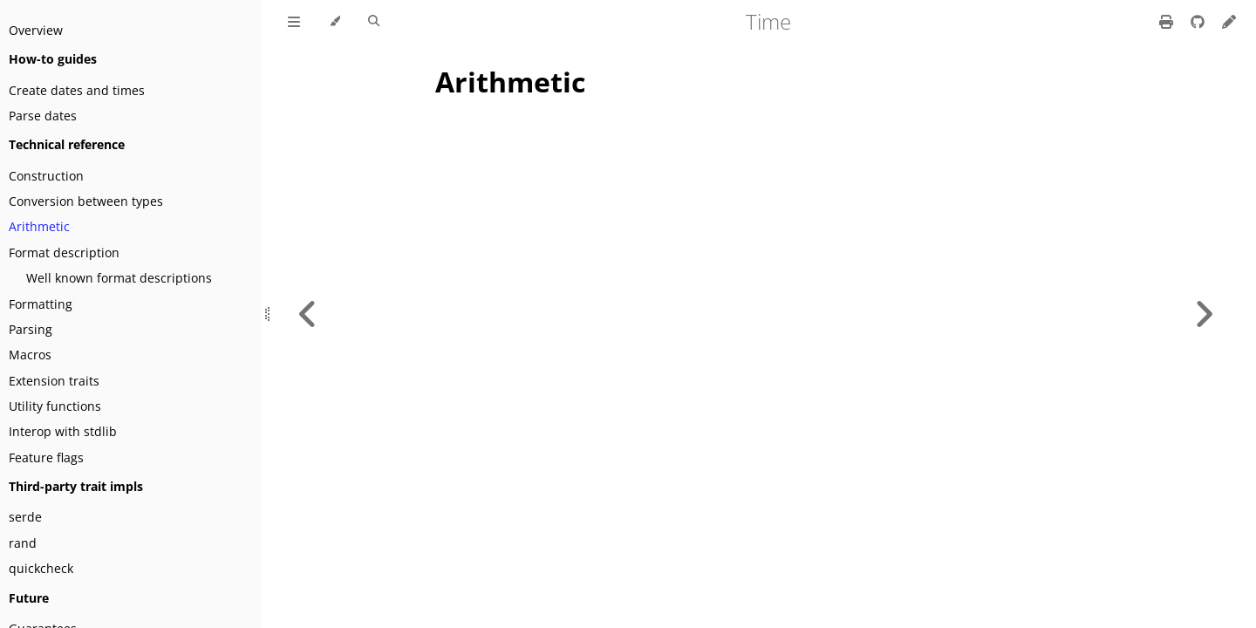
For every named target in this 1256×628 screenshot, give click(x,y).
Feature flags (46, 457)
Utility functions (55, 406)
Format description (64, 252)
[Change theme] (334, 22)
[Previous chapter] (308, 314)
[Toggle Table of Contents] (294, 22)
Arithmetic (39, 226)
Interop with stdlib (63, 431)
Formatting (40, 304)
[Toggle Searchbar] (373, 22)
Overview (36, 30)
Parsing (30, 329)
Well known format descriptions (119, 278)
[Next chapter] (1203, 314)
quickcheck (41, 568)
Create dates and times (77, 90)
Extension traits (54, 380)
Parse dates (43, 115)
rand (23, 543)
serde (25, 517)
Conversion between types (86, 201)
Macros (30, 354)
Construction (46, 175)
